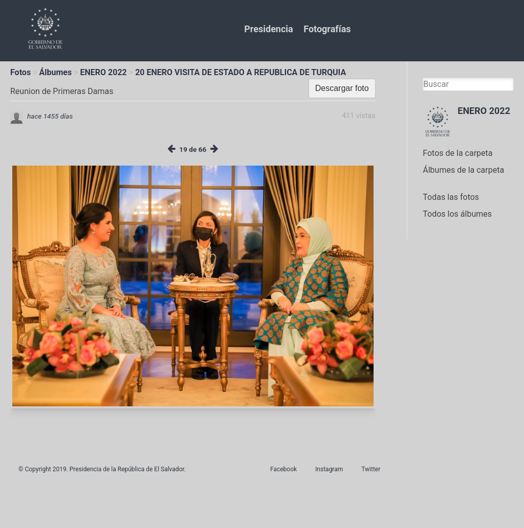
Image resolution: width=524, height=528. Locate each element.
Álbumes (55, 72)
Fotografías (327, 29)
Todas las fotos (451, 197)
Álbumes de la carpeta (463, 170)
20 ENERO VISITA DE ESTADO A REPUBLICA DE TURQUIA (240, 72)
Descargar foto (342, 88)
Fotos (20, 72)
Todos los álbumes (457, 214)
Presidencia (268, 29)
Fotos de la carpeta (457, 153)
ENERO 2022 (103, 72)
